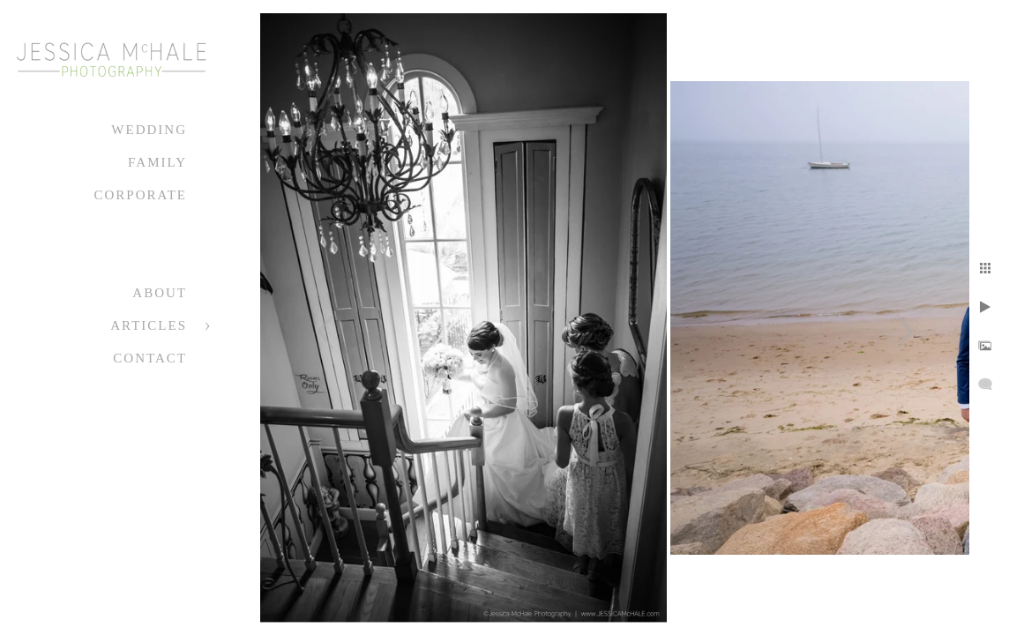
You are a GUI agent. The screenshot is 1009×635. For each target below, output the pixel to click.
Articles (148, 325)
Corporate (140, 195)
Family (157, 162)
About (159, 293)
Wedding (149, 130)
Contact (150, 358)
